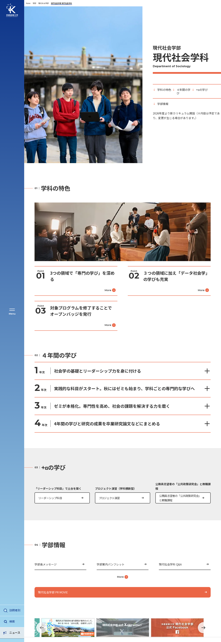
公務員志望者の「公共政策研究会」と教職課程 (180, 498)
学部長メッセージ (46, 564)
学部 (34, 3)
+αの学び (202, 89)
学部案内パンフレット (110, 564)
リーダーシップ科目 (50, 498)
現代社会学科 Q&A (170, 564)
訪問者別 (14, 610)
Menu (12, 313)
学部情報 (162, 103)
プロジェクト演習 (109, 498)
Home (28, 3)
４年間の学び (183, 91)
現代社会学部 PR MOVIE (53, 592)
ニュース (14, 621)
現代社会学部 (43, 3)
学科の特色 (164, 89)
